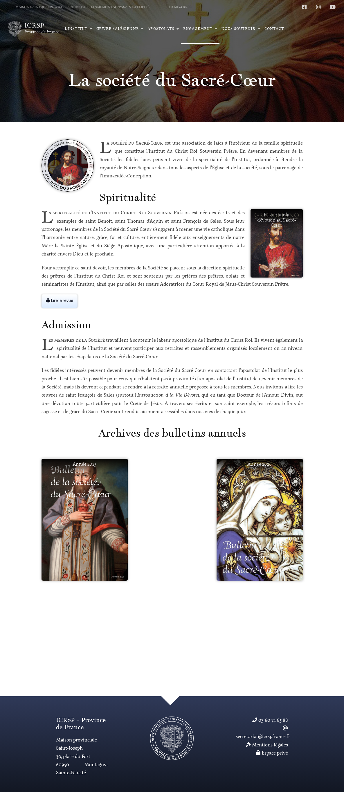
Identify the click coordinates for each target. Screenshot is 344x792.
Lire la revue (59, 300)
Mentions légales (267, 745)
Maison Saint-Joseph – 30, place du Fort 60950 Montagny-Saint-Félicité (81, 7)
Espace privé (272, 753)
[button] (78, 29)
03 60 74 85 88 (179, 7)
